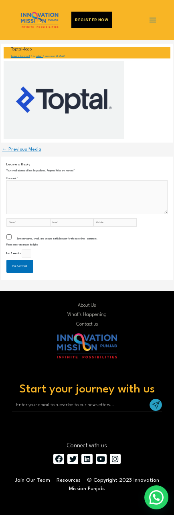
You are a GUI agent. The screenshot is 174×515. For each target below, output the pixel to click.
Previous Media (21, 149)
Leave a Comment (20, 56)
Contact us (87, 324)
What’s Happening (87, 314)
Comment (12, 178)
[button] (156, 497)
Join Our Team (32, 480)
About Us (87, 305)
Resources (69, 480)
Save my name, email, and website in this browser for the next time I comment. (56, 239)
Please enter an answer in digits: (22, 245)
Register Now (91, 20)
